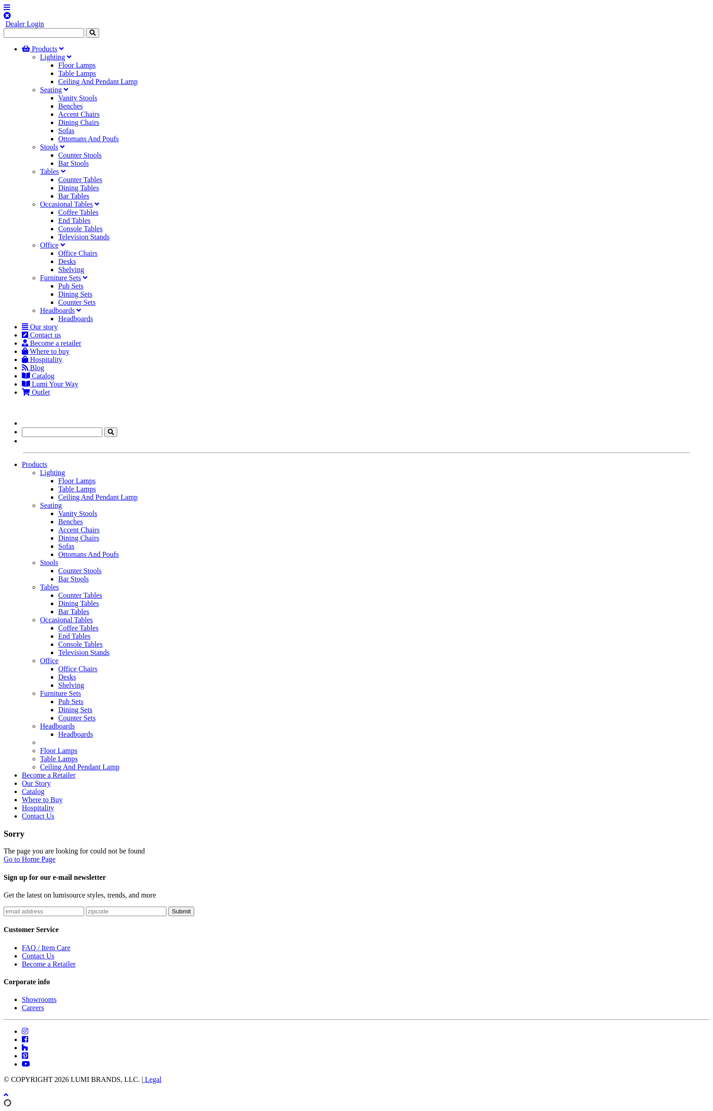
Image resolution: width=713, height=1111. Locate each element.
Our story (40, 327)
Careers (33, 1008)
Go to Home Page (29, 859)
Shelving (71, 269)
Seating (51, 90)
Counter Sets (76, 302)
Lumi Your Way (50, 384)
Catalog (38, 376)
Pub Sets (71, 286)
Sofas (66, 130)
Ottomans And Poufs (88, 139)
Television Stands (84, 237)
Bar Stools (73, 163)
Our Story (36, 783)
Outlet (36, 392)
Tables (49, 171)
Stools (49, 147)
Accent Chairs (79, 114)
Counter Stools (80, 155)
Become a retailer (51, 343)
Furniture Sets (60, 278)
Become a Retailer (48, 775)
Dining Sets (75, 294)
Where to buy (46, 351)
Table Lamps (77, 73)
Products (39, 49)
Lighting (52, 57)
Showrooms (39, 999)
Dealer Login (24, 24)
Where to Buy (42, 799)
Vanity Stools (77, 98)
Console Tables (80, 229)
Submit (181, 911)
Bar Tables (73, 196)
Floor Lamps (76, 65)
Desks (67, 261)
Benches (70, 106)
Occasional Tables (66, 204)
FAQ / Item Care (46, 948)
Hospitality (42, 359)
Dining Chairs (78, 122)
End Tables (74, 220)
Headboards (57, 310)
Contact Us (38, 816)
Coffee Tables (78, 212)
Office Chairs (77, 253)
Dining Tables (78, 188)
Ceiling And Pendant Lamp (98, 81)
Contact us (41, 335)
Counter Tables (80, 180)
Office (49, 245)
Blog (33, 368)
